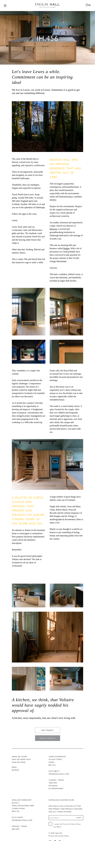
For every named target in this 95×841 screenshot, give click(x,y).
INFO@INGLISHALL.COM (59, 768)
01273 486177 (54, 765)
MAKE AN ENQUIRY (48, 733)
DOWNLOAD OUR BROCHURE (61, 794)
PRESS (14, 762)
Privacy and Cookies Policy (59, 830)
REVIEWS (15, 764)
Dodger (66, 243)
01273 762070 (17, 812)
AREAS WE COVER (19, 751)
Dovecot (53, 223)
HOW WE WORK (19, 757)
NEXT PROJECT (47, 725)
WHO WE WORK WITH (21, 754)
